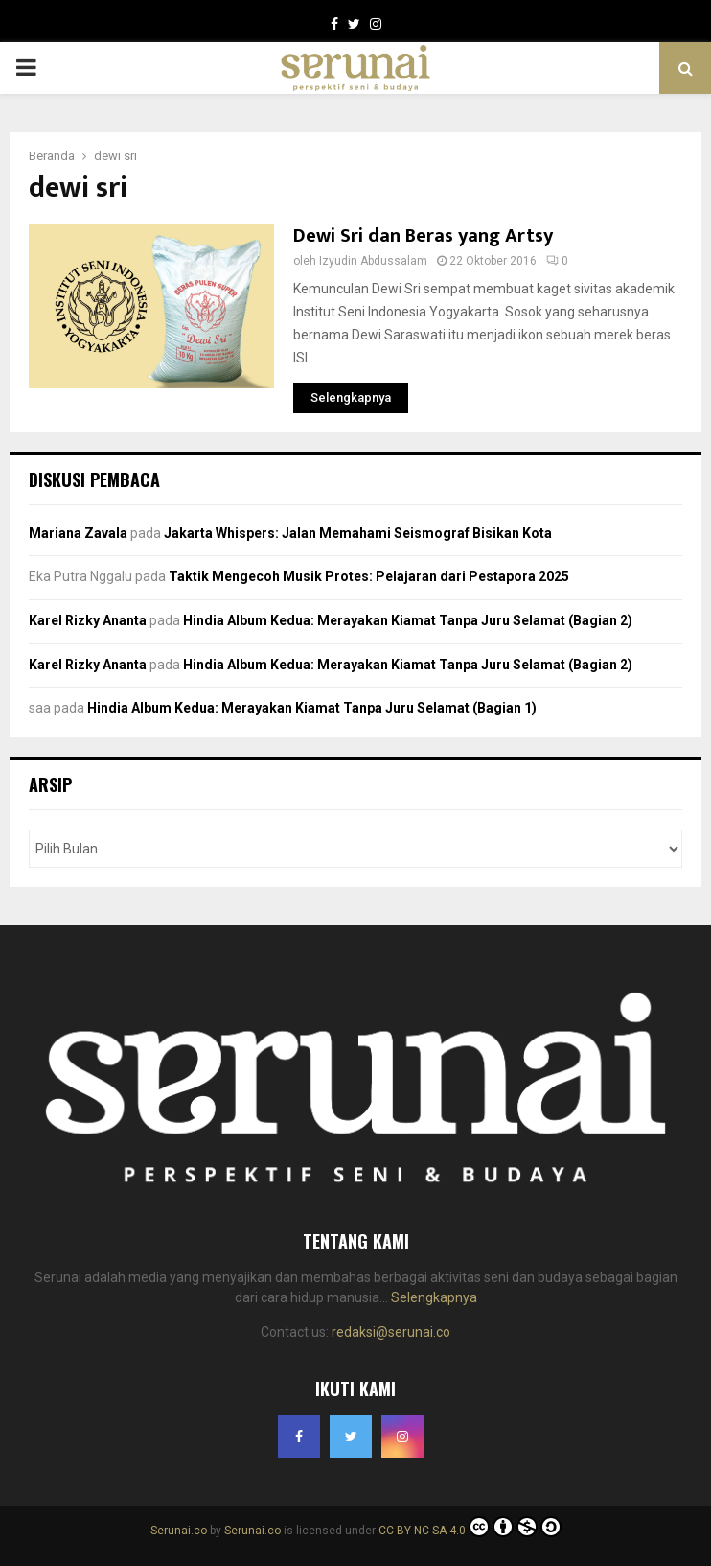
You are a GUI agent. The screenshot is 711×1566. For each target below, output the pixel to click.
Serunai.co (178, 1530)
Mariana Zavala (78, 533)
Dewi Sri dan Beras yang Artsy (423, 236)
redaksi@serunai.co (391, 1332)
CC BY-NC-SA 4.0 (470, 1530)
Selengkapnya (434, 1297)
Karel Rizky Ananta (88, 620)
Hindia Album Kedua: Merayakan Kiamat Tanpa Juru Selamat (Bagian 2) (407, 620)
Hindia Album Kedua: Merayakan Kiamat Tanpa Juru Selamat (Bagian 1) (312, 707)
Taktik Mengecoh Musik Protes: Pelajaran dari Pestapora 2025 (369, 576)
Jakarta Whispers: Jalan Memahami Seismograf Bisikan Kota (358, 533)
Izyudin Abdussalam (373, 261)
